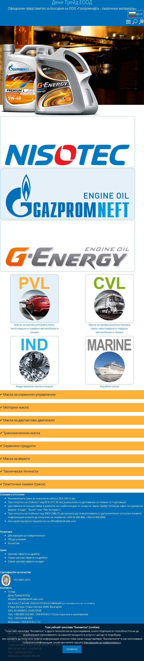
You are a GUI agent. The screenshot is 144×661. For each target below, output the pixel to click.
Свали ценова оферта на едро (26, 561)
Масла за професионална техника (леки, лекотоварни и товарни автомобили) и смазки (109, 304)
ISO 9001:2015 (15, 579)
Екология (13, 543)
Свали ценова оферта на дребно (27, 557)
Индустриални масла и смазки (34, 362)
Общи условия (17, 539)
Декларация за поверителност (102, 642)
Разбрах (72, 649)
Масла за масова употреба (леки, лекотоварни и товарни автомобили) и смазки (34, 304)
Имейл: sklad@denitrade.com (25, 599)
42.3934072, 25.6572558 (27, 610)
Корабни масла (109, 362)
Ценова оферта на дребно (24, 554)
